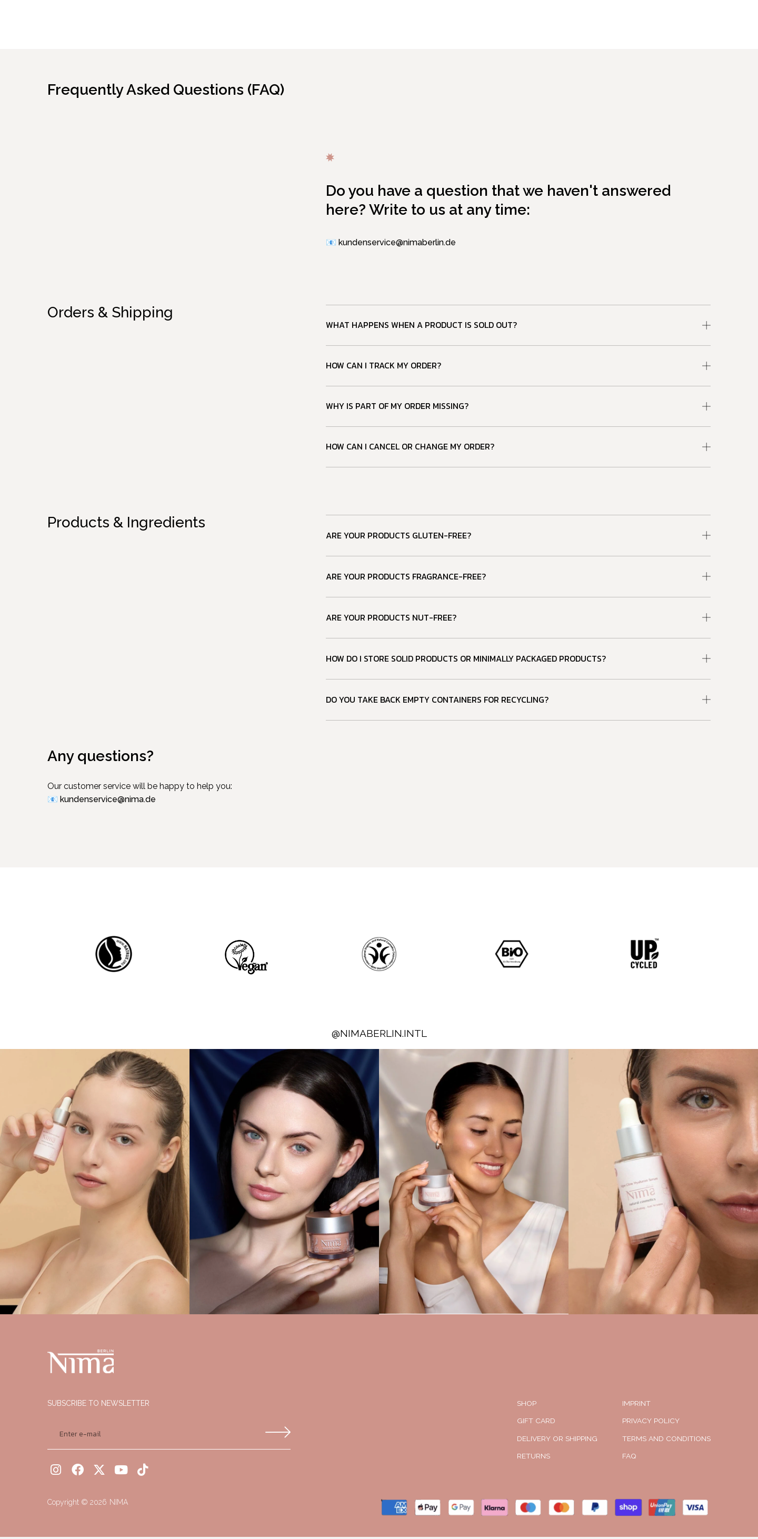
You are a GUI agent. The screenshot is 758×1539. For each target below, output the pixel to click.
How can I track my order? (383, 366)
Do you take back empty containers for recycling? (437, 701)
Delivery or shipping (557, 1440)
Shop (376, 24)
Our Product (318, 24)
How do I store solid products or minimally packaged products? (466, 660)
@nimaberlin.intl (379, 1035)
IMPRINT (636, 1405)
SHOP (526, 1405)
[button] (518, 325)
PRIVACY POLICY (651, 1423)
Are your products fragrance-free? (406, 578)
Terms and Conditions (666, 1440)
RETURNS (533, 1458)
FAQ (629, 1458)
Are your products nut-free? (391, 619)
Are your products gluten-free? (398, 537)
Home (259, 24)
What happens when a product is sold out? (421, 325)
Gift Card (536, 1423)
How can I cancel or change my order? (410, 448)
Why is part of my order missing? (397, 407)
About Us (427, 24)
